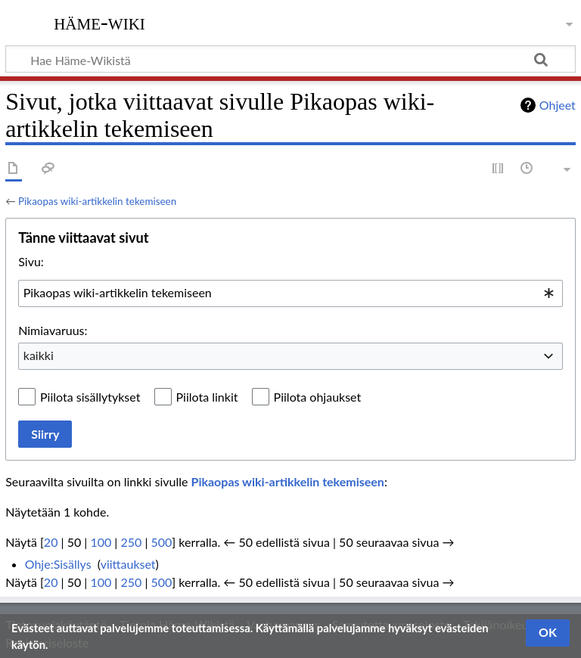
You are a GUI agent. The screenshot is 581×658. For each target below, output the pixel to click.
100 (100, 542)
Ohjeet (557, 105)
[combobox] (290, 293)
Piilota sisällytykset (90, 397)
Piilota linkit (207, 397)
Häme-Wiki (99, 22)
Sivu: (31, 261)
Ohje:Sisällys (58, 564)
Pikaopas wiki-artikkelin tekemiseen (97, 201)
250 (130, 542)
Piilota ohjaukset (318, 397)
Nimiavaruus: (52, 330)
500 (161, 542)
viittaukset (128, 564)
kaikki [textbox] (38, 355)
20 (51, 542)
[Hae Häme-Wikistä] (290, 59)
